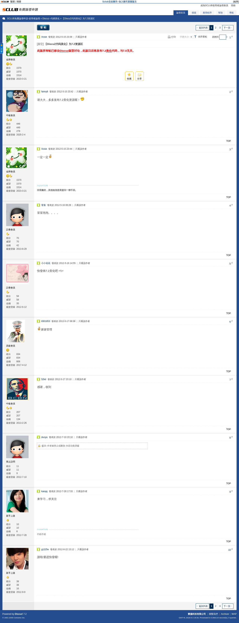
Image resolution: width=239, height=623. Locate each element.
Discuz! (19, 614)
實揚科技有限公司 (197, 614)
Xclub (44, 37)
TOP (228, 141)
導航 (231, 12)
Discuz (64, 50)
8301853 (45, 321)
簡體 (19, 1)
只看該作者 (81, 37)
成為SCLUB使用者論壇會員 (214, 5)
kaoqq (44, 491)
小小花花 (45, 263)
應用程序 (207, 12)
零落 (43, 205)
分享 (139, 78)
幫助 (220, 12)
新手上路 (10, 516)
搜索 (194, 12)
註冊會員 (10, 229)
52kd (43, 379)
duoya (44, 437)
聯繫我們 (213, 614)
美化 (109, 50)
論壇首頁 (180, 12)
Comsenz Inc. (19, 618)
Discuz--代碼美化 (51, 18)
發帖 (43, 27)
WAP (234, 614)
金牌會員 (10, 59)
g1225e (45, 549)
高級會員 (10, 345)
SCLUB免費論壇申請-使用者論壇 (23, 18)
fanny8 (44, 91)
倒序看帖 (202, 36)
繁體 (12, 1)
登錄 (233, 5)
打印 (173, 37)
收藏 (129, 78)
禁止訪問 (10, 461)
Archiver (225, 614)
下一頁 (227, 27)
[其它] (40, 44)
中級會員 (10, 115)
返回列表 (203, 27)
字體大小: (184, 37)
